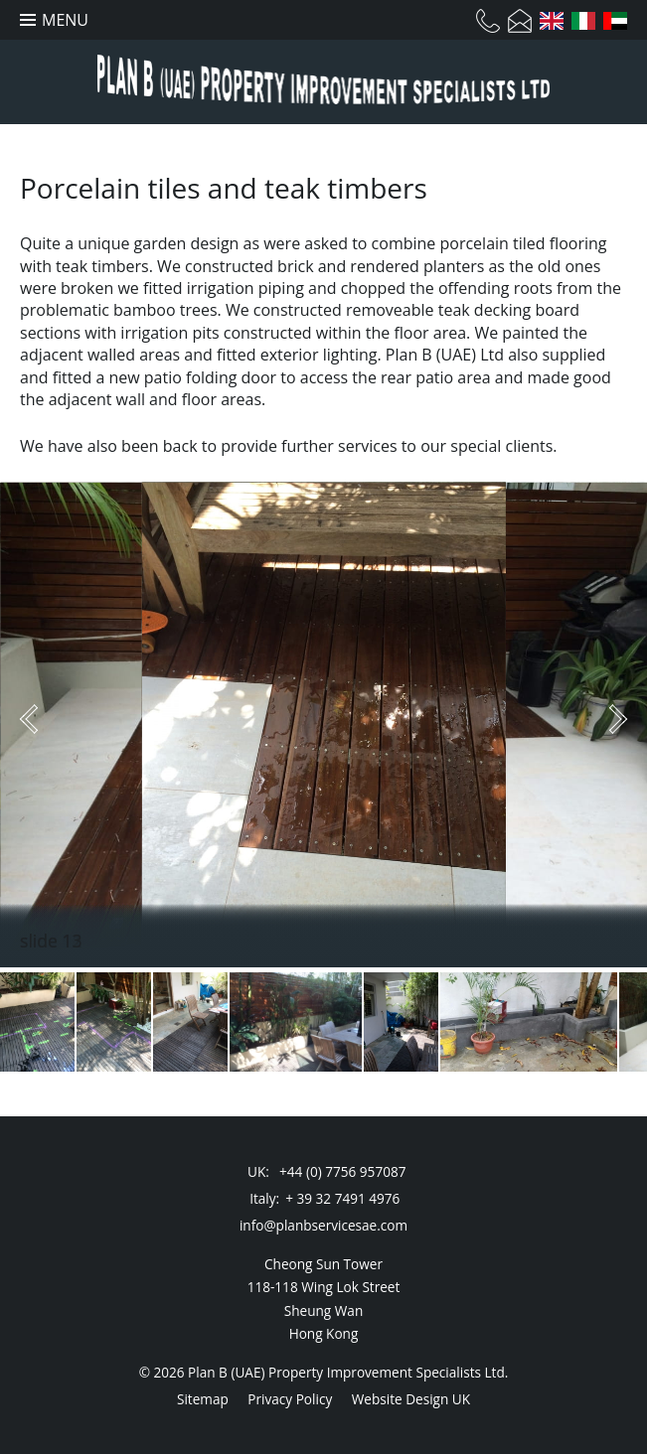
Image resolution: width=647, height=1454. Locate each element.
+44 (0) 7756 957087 (342, 1171)
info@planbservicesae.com (323, 1225)
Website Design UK (411, 1398)
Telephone (488, 21)
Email (520, 21)
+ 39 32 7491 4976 (342, 1198)
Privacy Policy (289, 1398)
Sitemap (203, 1398)
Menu (65, 20)
